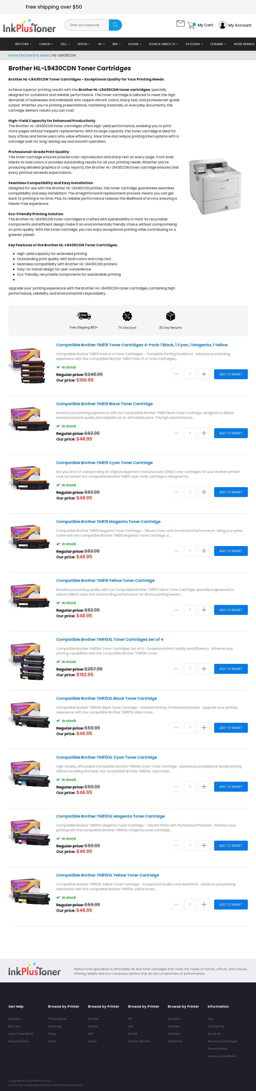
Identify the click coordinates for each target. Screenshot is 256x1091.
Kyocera (190, 44)
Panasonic (175, 1041)
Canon (41, 44)
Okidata (173, 1034)
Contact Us (216, 1026)
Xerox (52, 1041)
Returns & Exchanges (222, 1041)
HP (97, 44)
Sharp (52, 1034)
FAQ (211, 1019)
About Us (214, 1034)
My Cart (14, 1026)
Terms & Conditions (222, 1056)
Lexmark (213, 44)
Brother (18, 44)
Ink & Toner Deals (20, 1034)
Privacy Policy (217, 1049)
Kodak (130, 44)
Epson (79, 44)
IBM (112, 44)
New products (18, 1041)
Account (14, 1019)
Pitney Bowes (57, 1019)
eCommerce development (27, 1085)
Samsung (54, 1026)
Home (13, 55)
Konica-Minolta (159, 44)
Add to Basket (229, 374)
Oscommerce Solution (67, 1085)
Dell (61, 44)
